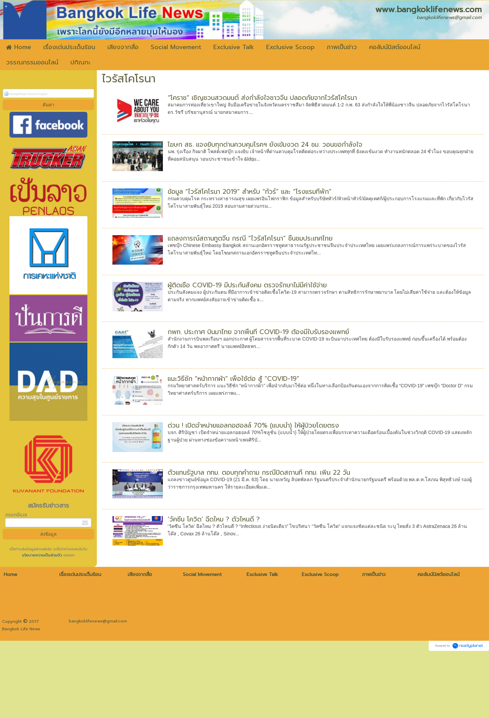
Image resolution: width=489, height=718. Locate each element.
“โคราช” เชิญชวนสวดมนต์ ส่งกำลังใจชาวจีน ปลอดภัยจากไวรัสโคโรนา (262, 98)
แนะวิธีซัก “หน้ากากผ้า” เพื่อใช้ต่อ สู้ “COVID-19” (233, 379)
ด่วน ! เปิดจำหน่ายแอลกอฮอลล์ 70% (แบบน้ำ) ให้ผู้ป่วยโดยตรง (253, 425)
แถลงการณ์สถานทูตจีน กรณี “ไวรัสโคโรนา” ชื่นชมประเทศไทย (250, 238)
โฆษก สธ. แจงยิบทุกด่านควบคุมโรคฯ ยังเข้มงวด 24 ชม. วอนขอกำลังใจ (265, 144)
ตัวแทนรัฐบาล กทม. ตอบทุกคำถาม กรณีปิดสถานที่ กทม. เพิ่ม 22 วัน (259, 472)
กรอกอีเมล (16, 514)
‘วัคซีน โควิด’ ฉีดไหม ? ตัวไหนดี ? (214, 519)
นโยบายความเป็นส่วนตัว (42, 555)
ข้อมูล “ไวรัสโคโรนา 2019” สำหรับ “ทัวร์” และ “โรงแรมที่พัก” (250, 192)
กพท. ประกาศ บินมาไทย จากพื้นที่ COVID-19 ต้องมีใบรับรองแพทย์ (258, 332)
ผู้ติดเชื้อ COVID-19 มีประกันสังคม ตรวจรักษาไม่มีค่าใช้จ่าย (247, 285)
